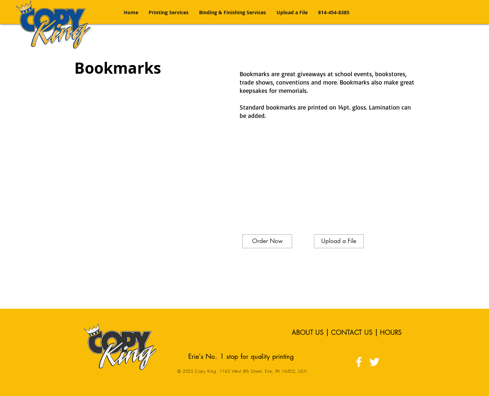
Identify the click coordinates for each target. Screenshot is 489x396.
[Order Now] (267, 241)
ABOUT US (308, 332)
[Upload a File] (339, 241)
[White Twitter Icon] (374, 362)
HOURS (391, 332)
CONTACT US (352, 332)
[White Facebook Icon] (358, 362)
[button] (168, 12)
